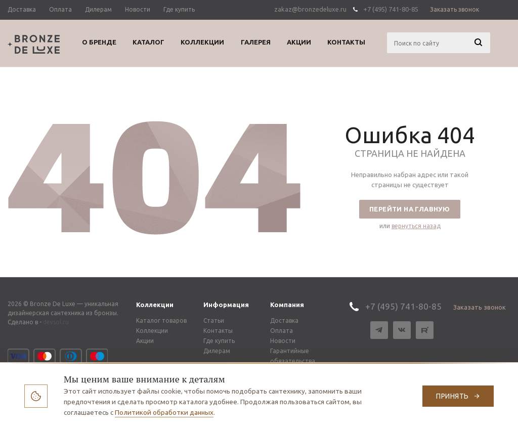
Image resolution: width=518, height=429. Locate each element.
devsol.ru (56, 322)
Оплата (281, 330)
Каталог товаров (161, 320)
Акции (145, 340)
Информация (226, 304)
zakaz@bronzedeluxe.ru (310, 9)
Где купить (219, 340)
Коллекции (155, 304)
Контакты (218, 330)
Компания (287, 304)
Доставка (284, 320)
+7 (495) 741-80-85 (390, 9)
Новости (282, 340)
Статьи (213, 320)
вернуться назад (416, 226)
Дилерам (216, 351)
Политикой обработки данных (164, 412)
